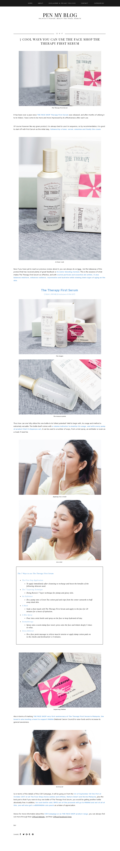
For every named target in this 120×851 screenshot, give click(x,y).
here (79, 269)
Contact (84, 3)
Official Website (38, 817)
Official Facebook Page (62, 817)
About (40, 3)
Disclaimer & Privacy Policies (62, 3)
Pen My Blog (60, 14)
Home (30, 3)
